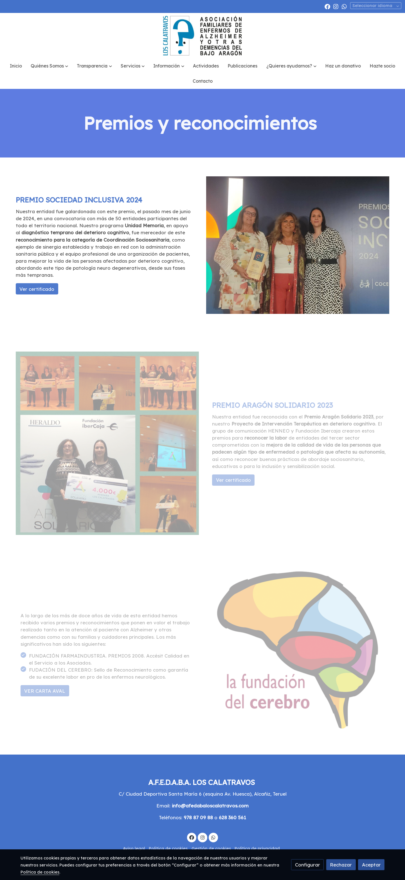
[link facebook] (327, 6)
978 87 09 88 (198, 817)
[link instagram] (335, 6)
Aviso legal (134, 848)
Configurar (307, 865)
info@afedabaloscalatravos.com (210, 806)
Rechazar (341, 865)
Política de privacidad (257, 848)
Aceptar (371, 865)
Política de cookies (168, 848)
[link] (202, 36)
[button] (49, 66)
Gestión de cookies (211, 848)
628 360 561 (232, 817)
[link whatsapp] (344, 6)
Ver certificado (36, 289)
